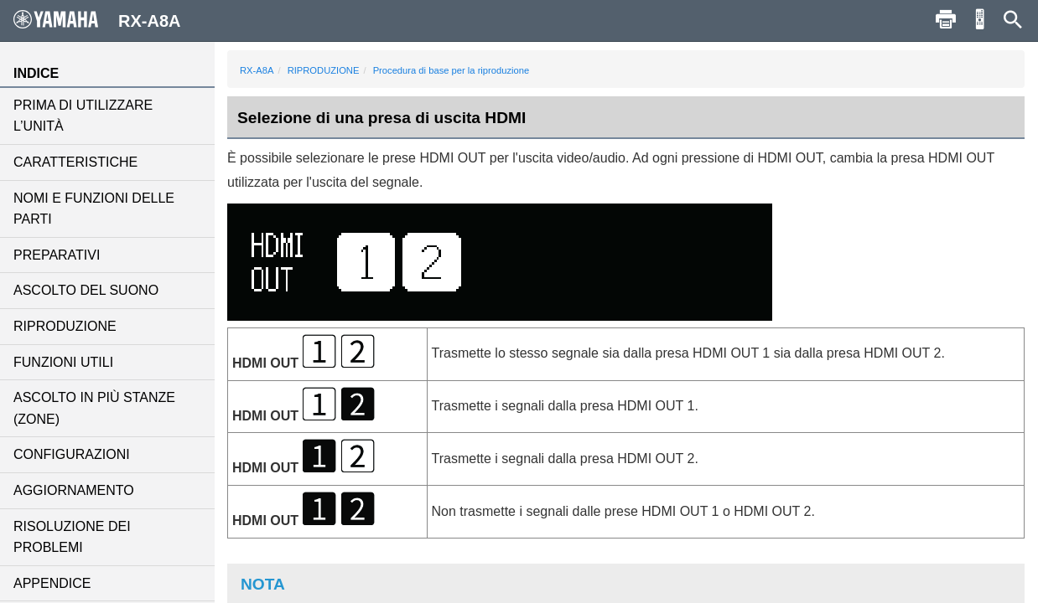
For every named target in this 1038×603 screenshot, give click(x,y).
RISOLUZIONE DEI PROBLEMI (72, 537)
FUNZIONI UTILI (63, 362)
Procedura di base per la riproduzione (451, 70)
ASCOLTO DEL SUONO (85, 290)
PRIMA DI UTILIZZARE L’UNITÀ (83, 116)
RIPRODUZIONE (65, 326)
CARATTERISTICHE (75, 162)
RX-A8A (256, 70)
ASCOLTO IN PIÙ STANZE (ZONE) (94, 408)
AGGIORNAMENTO (73, 490)
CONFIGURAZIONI (71, 454)
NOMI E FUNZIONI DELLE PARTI (93, 209)
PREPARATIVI (56, 255)
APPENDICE (52, 583)
